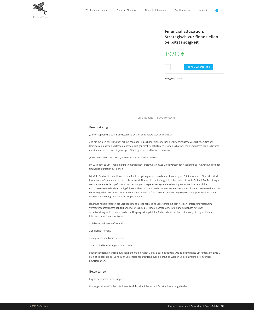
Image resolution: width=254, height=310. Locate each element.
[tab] (145, 118)
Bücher (179, 78)
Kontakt (171, 306)
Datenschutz (196, 306)
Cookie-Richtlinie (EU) (214, 306)
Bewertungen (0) (166, 118)
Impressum (183, 306)
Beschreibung (145, 118)
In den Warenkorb (198, 67)
